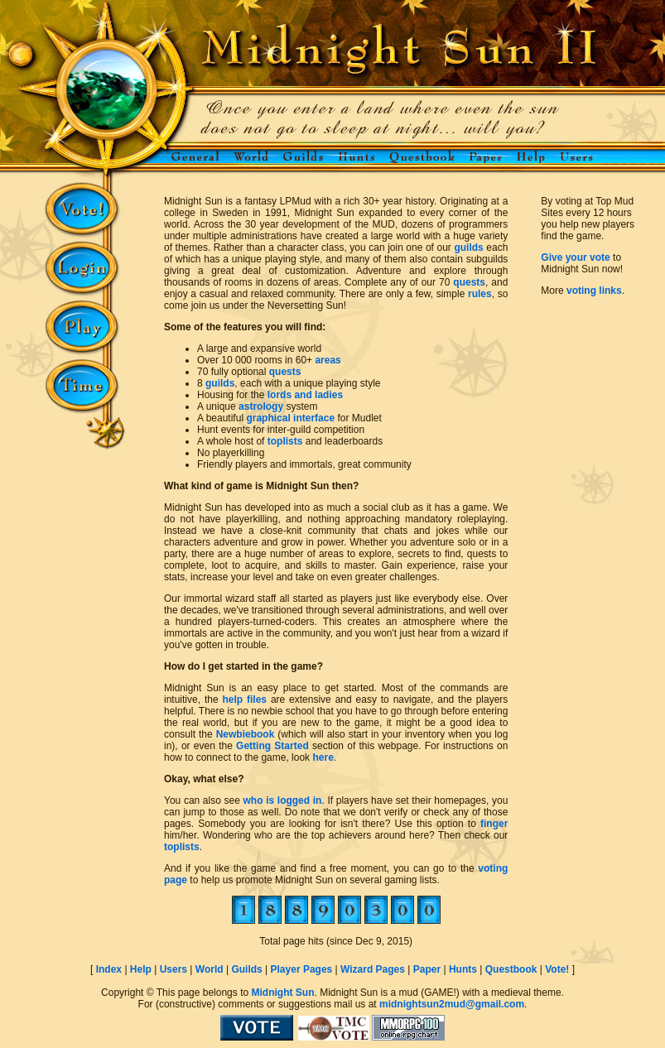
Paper (427, 969)
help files (244, 699)
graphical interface (290, 418)
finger (494, 823)
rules (480, 294)
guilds (468, 247)
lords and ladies (305, 395)
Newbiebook (245, 734)
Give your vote (575, 257)
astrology (261, 406)
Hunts (463, 969)
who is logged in (282, 800)
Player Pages (302, 969)
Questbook (511, 969)
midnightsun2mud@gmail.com (451, 1004)
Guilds (246, 969)
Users (173, 969)
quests (469, 282)
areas (327, 360)
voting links (594, 290)
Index (109, 969)
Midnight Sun (282, 992)
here (322, 757)
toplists (285, 441)
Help (141, 969)
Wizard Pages (372, 969)
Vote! (557, 969)
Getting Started (272, 746)
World (209, 969)
